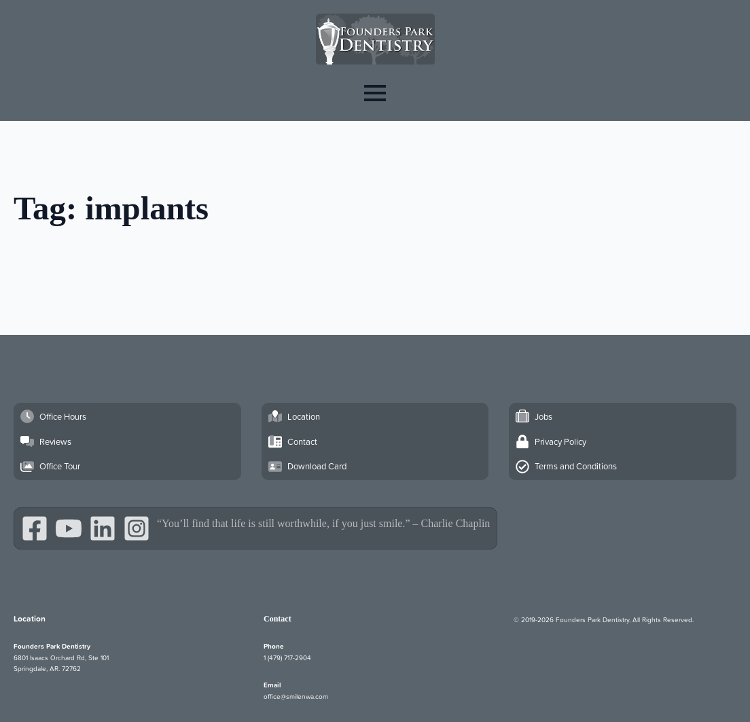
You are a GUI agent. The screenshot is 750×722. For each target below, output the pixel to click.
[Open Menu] (375, 92)
